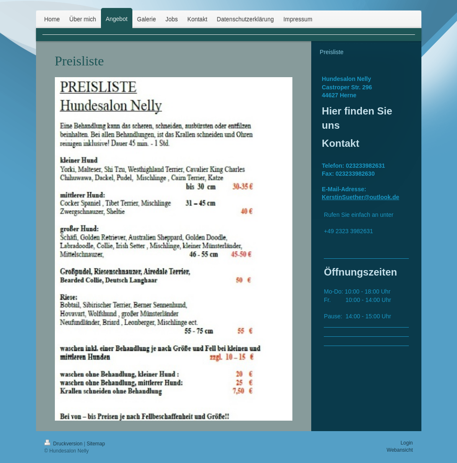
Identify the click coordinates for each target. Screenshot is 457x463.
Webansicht (400, 450)
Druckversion (64, 444)
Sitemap (96, 444)
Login (406, 443)
